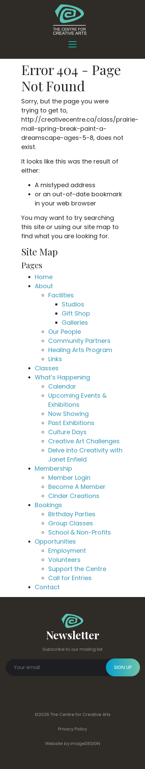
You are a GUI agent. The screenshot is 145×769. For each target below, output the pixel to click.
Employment (67, 550)
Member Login (69, 477)
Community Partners (79, 341)
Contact (47, 587)
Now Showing (68, 414)
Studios (73, 304)
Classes (47, 368)
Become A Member (77, 486)
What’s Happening (62, 377)
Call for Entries (70, 578)
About (44, 286)
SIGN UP (123, 667)
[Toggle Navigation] (72, 44)
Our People (64, 331)
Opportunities (55, 541)
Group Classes (70, 523)
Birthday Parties (71, 514)
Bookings (48, 505)
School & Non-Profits (79, 532)
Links (55, 359)
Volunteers (64, 559)
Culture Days (67, 432)
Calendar (62, 386)
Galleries (75, 322)
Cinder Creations (73, 496)
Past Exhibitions (71, 423)
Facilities (61, 295)
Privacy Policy (72, 729)
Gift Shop (76, 313)
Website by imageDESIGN (72, 743)
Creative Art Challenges (84, 441)
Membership (53, 468)
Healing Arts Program (80, 350)
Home (44, 277)
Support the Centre (77, 569)
